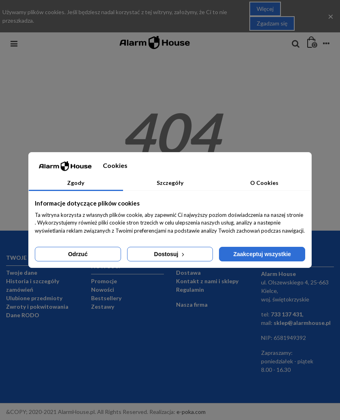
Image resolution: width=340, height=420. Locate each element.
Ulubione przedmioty (34, 298)
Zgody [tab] (75, 182)
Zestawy (102, 306)
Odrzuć (77, 254)
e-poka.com (191, 411)
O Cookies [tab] (264, 182)
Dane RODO (22, 315)
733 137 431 (286, 314)
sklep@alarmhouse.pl (302, 322)
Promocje (104, 281)
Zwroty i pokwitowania (37, 306)
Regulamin (190, 289)
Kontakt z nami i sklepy (207, 281)
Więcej (265, 8)
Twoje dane (21, 272)
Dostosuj (170, 254)
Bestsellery (106, 298)
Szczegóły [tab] (170, 182)
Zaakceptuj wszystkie (262, 254)
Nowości (102, 289)
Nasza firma (192, 304)
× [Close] (331, 16)
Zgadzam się (272, 23)
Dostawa (188, 272)
